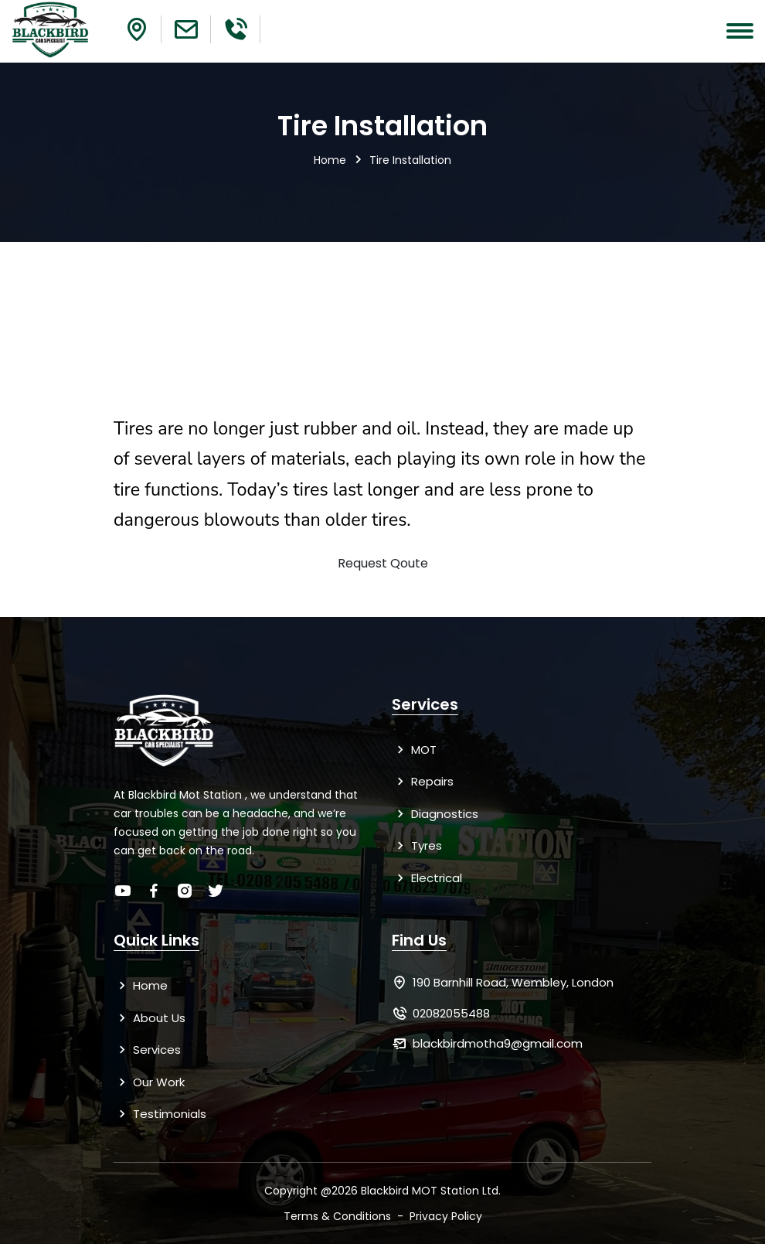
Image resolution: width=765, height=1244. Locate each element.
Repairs (423, 781)
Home (330, 160)
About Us (149, 1018)
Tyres (417, 845)
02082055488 (451, 1013)
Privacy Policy (446, 1216)
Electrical (427, 878)
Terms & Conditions (337, 1216)
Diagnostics (435, 814)
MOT (414, 749)
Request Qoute (383, 563)
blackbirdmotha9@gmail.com (498, 1043)
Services (147, 1049)
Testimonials (160, 1114)
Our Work (149, 1082)
